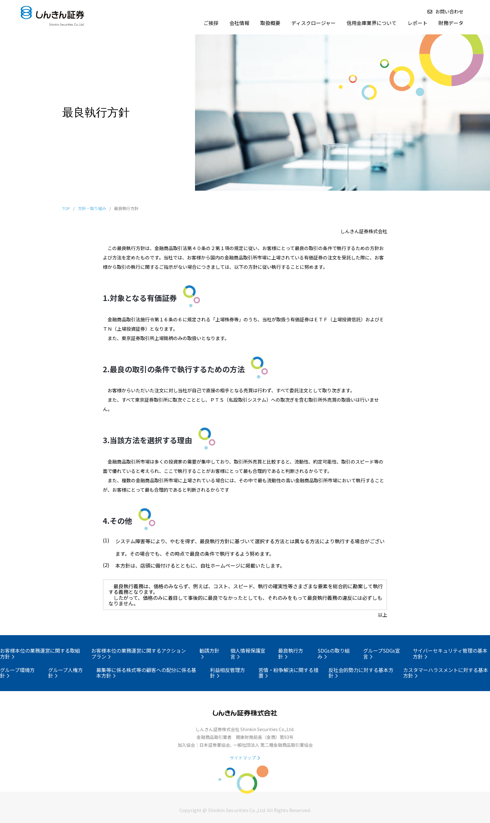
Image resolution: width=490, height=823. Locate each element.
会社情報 (239, 23)
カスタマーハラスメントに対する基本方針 (445, 672)
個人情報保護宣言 (247, 653)
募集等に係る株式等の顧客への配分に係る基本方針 (146, 672)
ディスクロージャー (313, 23)
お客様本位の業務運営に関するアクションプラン (138, 653)
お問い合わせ (445, 11)
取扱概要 (270, 23)
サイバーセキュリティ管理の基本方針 (450, 653)
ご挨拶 (210, 23)
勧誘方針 (209, 653)
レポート (418, 23)
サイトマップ (245, 758)
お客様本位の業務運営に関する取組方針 (40, 653)
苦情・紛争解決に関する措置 (288, 672)
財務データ (450, 23)
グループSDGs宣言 (381, 653)
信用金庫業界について (372, 23)
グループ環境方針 (17, 672)
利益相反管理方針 (227, 672)
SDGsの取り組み (334, 653)
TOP (66, 208)
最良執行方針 (290, 653)
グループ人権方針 (65, 672)
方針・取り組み (92, 208)
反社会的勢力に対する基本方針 (360, 672)
